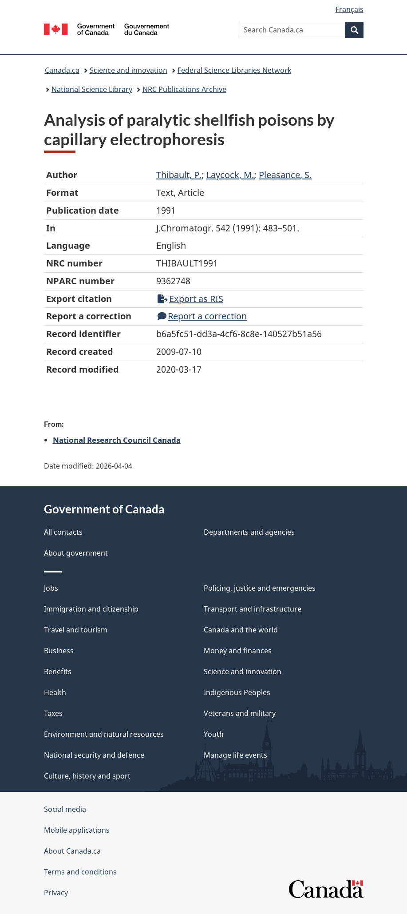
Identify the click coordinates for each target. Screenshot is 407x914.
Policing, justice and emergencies (260, 588)
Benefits (57, 671)
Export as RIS (190, 299)
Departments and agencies (249, 532)
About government (76, 553)
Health (55, 692)
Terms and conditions (80, 872)
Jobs (51, 588)
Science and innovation (128, 70)
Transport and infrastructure (252, 609)
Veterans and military (240, 713)
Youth (214, 734)
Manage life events (235, 755)
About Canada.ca (72, 851)
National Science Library (91, 89)
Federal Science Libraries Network (235, 70)
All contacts (63, 532)
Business (59, 651)
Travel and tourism (75, 630)
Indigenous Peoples (237, 692)
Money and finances (238, 651)
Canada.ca (62, 70)
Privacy (56, 893)
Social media (65, 809)
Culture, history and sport (87, 776)
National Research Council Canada (117, 439)
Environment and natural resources (104, 734)
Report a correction (202, 316)
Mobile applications (77, 830)
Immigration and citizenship (91, 609)
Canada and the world (241, 630)
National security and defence (94, 755)
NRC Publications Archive (184, 89)
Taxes (53, 713)
